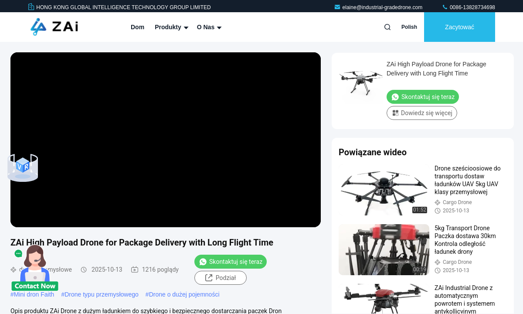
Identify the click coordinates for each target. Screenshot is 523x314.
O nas (208, 27)
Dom (137, 27)
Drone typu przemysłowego (102, 294)
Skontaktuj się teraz (230, 262)
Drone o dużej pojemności (184, 294)
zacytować (459, 27)
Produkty (171, 27)
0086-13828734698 (468, 7)
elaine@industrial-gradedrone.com (379, 7)
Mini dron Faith (34, 294)
